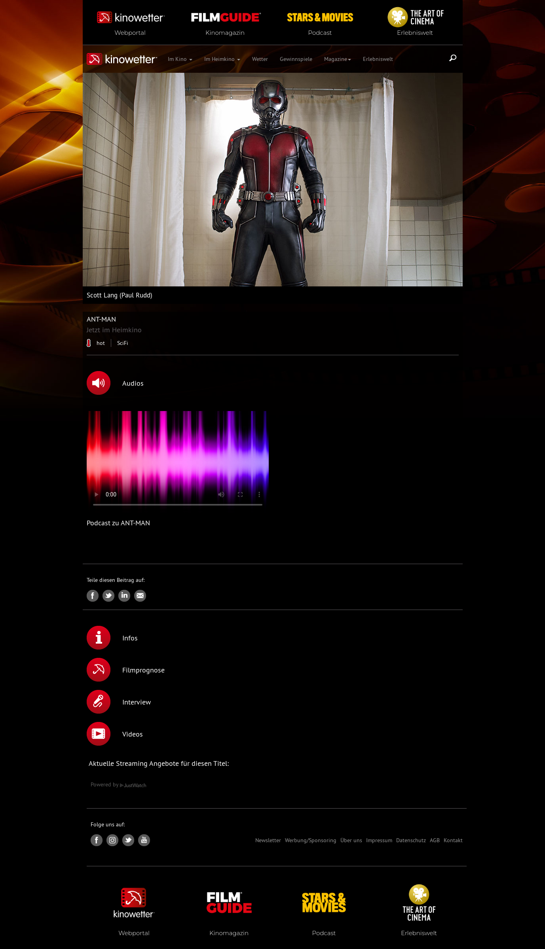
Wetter (260, 59)
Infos (112, 638)
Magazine (337, 59)
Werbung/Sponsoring (310, 840)
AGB (435, 840)
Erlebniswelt (378, 59)
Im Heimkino (222, 59)
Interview (119, 702)
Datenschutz (411, 840)
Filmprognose (126, 670)
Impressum (379, 840)
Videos (115, 734)
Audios (115, 383)
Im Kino (180, 59)
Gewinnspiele (296, 59)
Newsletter (268, 840)
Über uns (351, 840)
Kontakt (453, 840)
